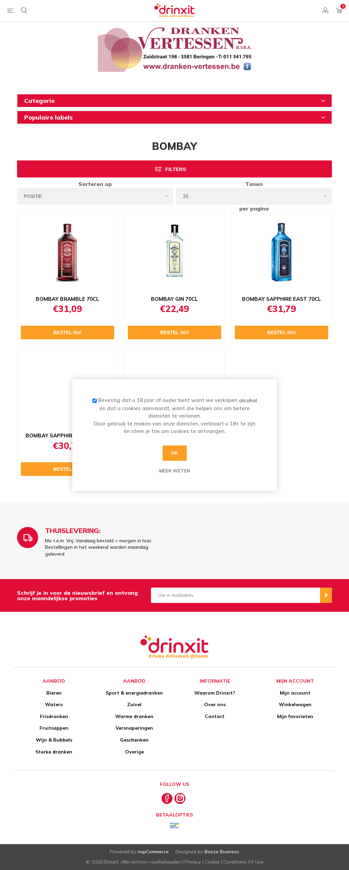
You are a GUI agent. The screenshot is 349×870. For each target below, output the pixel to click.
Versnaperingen (134, 728)
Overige (134, 752)
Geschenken (134, 740)
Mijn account (295, 693)
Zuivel (134, 704)
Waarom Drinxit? (214, 693)
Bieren (54, 693)
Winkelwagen (295, 704)
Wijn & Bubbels (54, 740)
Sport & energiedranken (134, 693)
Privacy (193, 862)
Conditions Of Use (243, 862)
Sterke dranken (53, 752)
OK (174, 453)
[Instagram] (179, 798)
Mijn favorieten (295, 716)
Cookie (212, 862)
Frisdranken (54, 716)
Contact (215, 716)
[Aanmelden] (235, 595)
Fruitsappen (54, 728)
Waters (54, 704)
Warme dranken (134, 716)
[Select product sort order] (95, 196)
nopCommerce (153, 852)
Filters (175, 169)
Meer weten (174, 470)
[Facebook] (167, 798)
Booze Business (221, 852)
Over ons (215, 704)
